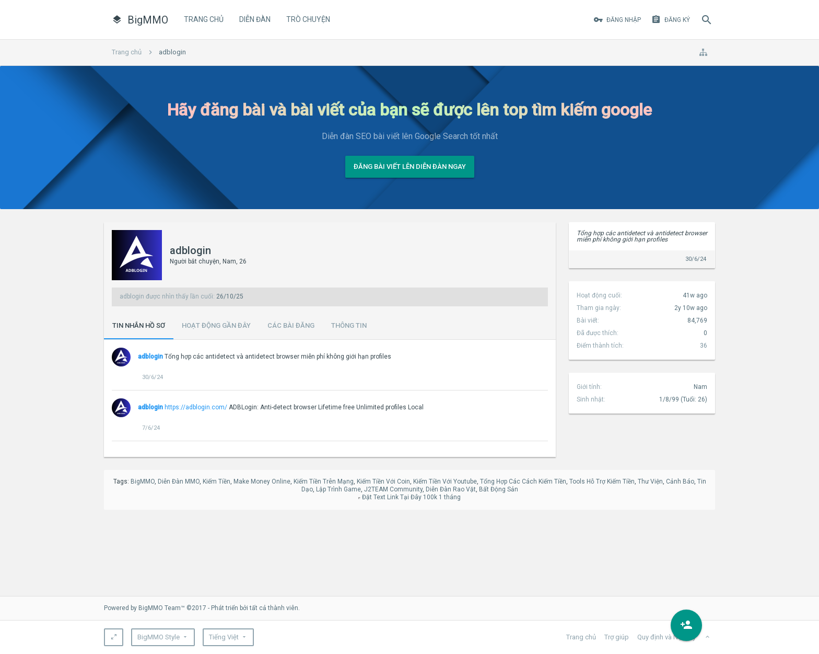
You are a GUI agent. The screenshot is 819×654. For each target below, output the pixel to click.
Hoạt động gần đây (216, 325)
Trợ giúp (616, 637)
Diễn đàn (255, 19)
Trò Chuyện (308, 19)
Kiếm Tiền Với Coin (383, 481)
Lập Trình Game (338, 489)
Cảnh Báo (680, 481)
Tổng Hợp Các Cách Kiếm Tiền (523, 481)
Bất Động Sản (498, 489)
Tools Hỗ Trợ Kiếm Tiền (602, 481)
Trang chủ (204, 19)
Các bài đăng (290, 325)
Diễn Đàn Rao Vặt (451, 489)
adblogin (150, 356)
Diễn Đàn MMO (179, 481)
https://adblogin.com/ (196, 407)
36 (703, 345)
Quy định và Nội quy (666, 637)
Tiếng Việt (224, 637)
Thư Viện (650, 481)
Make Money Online (261, 481)
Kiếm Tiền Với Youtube (445, 481)
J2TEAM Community (393, 489)
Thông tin (349, 325)
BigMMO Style (158, 637)
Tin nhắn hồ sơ (138, 325)
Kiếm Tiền (216, 481)
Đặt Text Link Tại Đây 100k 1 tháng (411, 497)
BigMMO (143, 481)
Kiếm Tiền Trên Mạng (324, 481)
